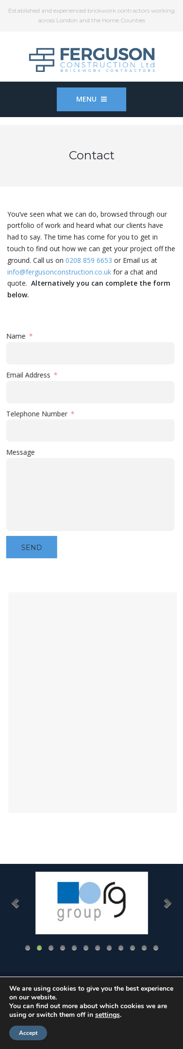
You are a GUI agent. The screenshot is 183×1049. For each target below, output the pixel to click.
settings (107, 1015)
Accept (28, 1033)
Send (33, 547)
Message (22, 452)
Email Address (30, 374)
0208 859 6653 (89, 260)
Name (18, 336)
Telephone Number (38, 413)
